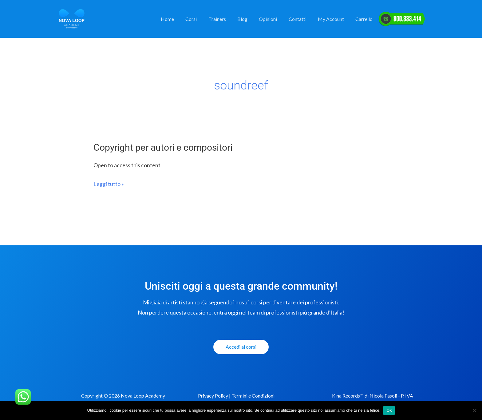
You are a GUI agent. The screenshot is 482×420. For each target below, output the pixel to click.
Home (179, 19)
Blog (250, 19)
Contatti (301, 19)
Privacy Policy (213, 395)
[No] (474, 410)
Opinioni (274, 19)
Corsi (201, 19)
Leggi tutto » (108, 184)
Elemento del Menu (401, 19)
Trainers (226, 19)
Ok (389, 410)
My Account (333, 19)
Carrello (364, 19)
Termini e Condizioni (253, 395)
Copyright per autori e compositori (162, 147)
